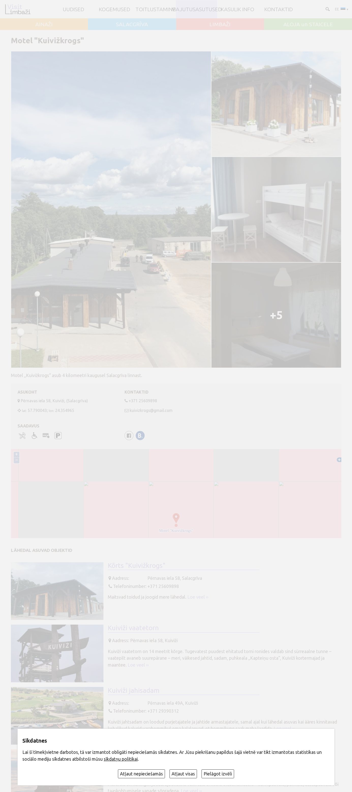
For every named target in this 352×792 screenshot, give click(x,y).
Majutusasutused (196, 9)
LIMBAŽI (220, 24)
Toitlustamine (155, 9)
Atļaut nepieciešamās (141, 773)
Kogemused (114, 9)
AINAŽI (44, 24)
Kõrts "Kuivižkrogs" (136, 565)
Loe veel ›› (197, 597)
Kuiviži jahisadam (134, 690)
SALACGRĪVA (132, 24)
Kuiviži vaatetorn (133, 627)
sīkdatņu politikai (121, 759)
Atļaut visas (183, 773)
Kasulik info (237, 9)
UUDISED (73, 9)
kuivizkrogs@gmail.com (151, 410)
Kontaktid (278, 9)
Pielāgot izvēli (218, 773)
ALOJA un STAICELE (308, 24)
